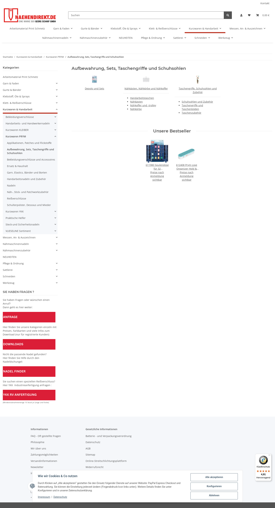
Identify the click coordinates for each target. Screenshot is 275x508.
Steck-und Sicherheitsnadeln (22, 224)
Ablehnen (214, 495)
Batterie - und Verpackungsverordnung (109, 436)
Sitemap (90, 454)
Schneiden (9, 276)
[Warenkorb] (262, 15)
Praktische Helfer (16, 218)
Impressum (44, 497)
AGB (88, 448)
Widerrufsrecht (94, 467)
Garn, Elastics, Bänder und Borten (27, 172)
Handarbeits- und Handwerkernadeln (28, 123)
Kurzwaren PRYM (16, 136)
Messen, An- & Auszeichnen (19, 237)
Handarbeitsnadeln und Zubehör (26, 179)
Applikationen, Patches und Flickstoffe (29, 143)
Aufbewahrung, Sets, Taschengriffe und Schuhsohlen (30, 151)
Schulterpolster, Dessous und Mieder (29, 205)
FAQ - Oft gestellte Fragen (46, 436)
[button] (241, 15)
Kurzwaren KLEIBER (17, 130)
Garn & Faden (11, 83)
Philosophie (37, 442)
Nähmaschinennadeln (16, 244)
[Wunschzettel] (249, 15)
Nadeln (11, 185)
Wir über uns (38, 448)
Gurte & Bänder (12, 90)
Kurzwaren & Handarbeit (17, 109)
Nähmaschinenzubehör (17, 250)
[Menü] (269, 456)
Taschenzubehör (191, 112)
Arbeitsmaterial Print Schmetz (20, 77)
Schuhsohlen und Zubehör (197, 101)
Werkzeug (8, 283)
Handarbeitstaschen (142, 98)
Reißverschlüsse (16, 198)
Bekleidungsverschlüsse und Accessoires (31, 159)
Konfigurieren (213, 486)
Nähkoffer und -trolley (143, 105)
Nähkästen (136, 101)
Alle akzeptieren (214, 477)
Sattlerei (8, 270)
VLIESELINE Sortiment (18, 231)
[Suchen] (146, 15)
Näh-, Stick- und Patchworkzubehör (28, 192)
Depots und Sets (94, 88)
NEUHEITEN (9, 257)
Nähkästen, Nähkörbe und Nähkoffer (146, 88)
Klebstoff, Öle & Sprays (16, 96)
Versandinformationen (44, 461)
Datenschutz (60, 497)
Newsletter (37, 467)
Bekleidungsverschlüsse (20, 117)
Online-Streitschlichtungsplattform (106, 461)
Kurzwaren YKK (15, 211)
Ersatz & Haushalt (17, 166)
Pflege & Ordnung (13, 263)
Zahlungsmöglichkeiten (44, 454)
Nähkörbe (136, 109)
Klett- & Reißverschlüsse (17, 103)
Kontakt (264, 3)
